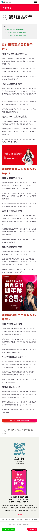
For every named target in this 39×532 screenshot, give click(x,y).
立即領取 (19, 458)
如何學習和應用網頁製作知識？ (17, 36)
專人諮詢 (27, 520)
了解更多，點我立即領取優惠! (19, 421)
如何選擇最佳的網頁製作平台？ (17, 33)
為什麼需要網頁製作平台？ (15, 29)
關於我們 (4, 520)
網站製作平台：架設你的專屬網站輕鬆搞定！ (21, 430)
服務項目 (12, 520)
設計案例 (19, 520)
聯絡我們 (34, 520)
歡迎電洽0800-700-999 (19, 463)
